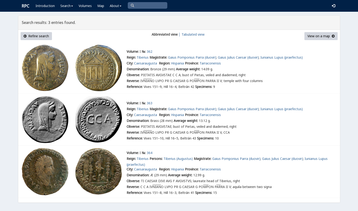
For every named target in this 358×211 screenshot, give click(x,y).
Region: (164, 63)
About (115, 6)
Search (66, 6)
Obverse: (133, 75)
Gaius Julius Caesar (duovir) (238, 57)
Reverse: (133, 81)
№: (144, 51)
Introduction (45, 6)
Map (100, 6)
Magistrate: (158, 57)
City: (130, 63)
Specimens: (203, 86)
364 (149, 153)
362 (149, 51)
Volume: (133, 51)
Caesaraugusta (146, 63)
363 (149, 103)
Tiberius (143, 57)
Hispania (177, 63)
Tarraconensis (210, 63)
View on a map (321, 36)
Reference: (135, 86)
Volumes (85, 6)
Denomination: (138, 69)
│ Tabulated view (191, 34)
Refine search (36, 36)
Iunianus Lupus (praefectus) (281, 57)
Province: (192, 63)
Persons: (156, 158)
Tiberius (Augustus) (178, 158)
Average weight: (188, 69)
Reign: (131, 57)
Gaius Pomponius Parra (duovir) (192, 57)
